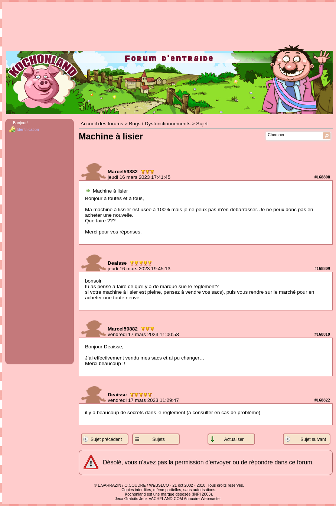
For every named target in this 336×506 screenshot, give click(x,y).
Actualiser (234, 439)
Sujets (158, 439)
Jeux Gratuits (126, 498)
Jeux (143, 498)
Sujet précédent (106, 439)
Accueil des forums (102, 123)
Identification (28, 129)
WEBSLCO (159, 485)
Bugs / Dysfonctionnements (159, 123)
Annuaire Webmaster (202, 498)
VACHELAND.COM (166, 498)
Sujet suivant (313, 439)
